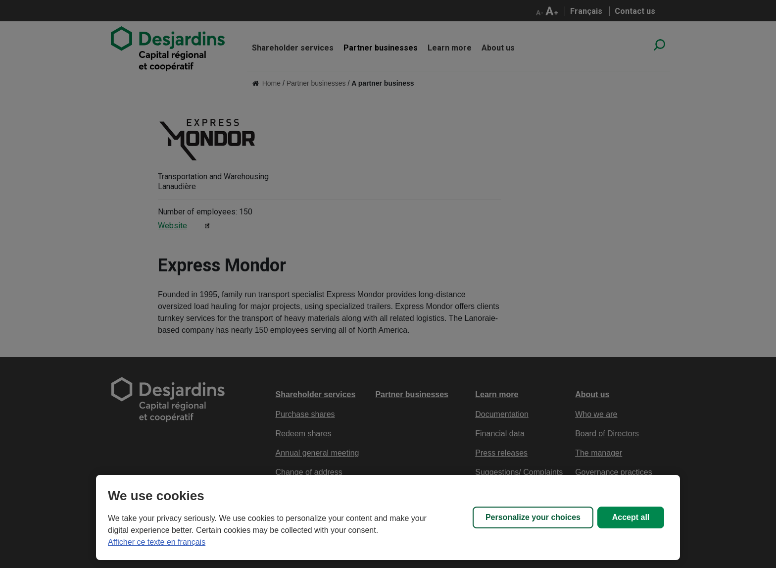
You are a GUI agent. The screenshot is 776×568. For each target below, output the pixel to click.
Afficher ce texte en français (156, 542)
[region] (388, 517)
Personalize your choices (533, 517)
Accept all (631, 517)
